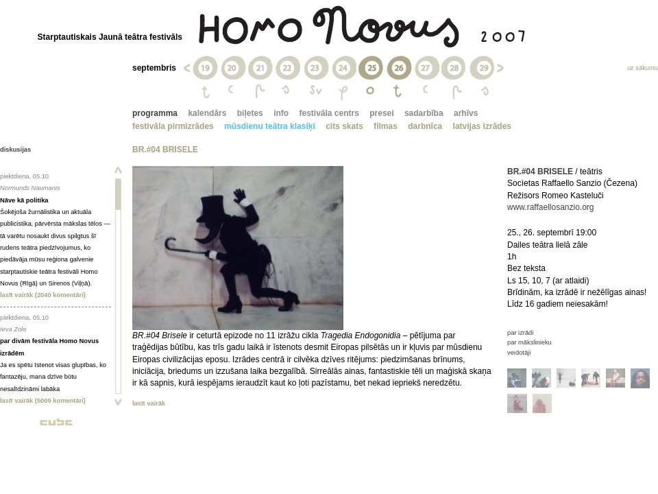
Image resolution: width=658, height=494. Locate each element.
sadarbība (423, 113)
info (281, 113)
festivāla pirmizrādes (173, 126)
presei (381, 113)
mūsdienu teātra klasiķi (269, 126)
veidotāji (519, 352)
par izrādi (520, 332)
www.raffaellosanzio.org (550, 207)
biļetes (250, 113)
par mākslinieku (529, 342)
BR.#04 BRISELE (540, 171)
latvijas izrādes (482, 126)
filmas (386, 126)
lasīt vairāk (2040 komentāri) (43, 295)
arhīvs (466, 113)
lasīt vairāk (148, 403)
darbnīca (425, 126)
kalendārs (207, 113)
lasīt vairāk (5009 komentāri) (43, 400)
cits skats (344, 126)
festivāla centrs (328, 113)
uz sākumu (642, 67)
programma (155, 113)
